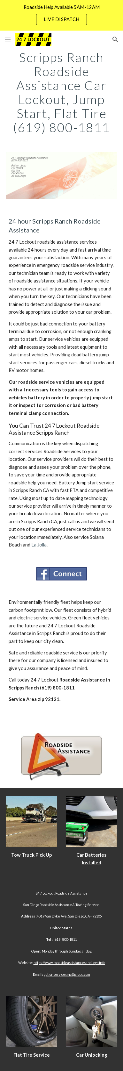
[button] (7, 39)
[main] (61, 92)
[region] (61, 15)
